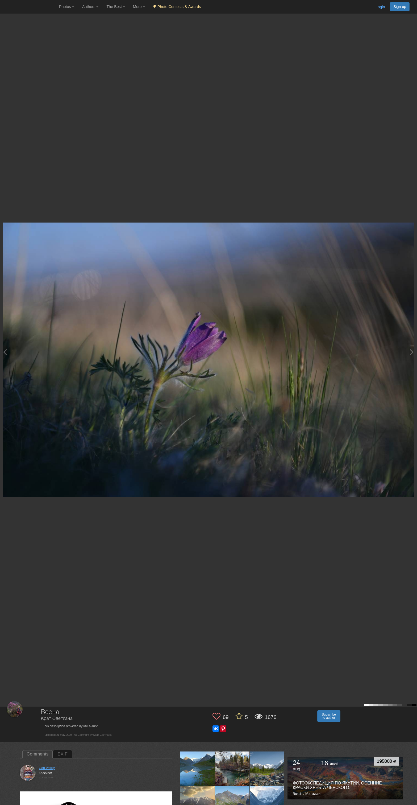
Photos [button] (66, 7)
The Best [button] (115, 7)
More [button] (139, 7)
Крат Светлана (57, 719)
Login (380, 7)
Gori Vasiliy (47, 768)
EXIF (62, 754)
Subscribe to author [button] (329, 716)
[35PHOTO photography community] (29, 6)
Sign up (399, 7)
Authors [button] (90, 7)
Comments (37, 754)
